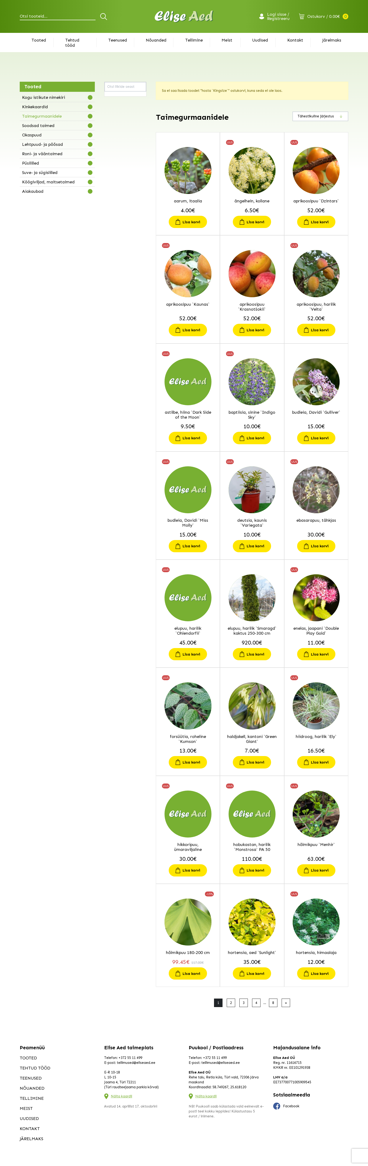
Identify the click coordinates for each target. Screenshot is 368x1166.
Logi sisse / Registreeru (278, 16)
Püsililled (30, 163)
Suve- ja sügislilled (40, 172)
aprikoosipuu (117, 108)
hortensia (114, 202)
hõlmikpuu (115, 196)
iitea (110, 214)
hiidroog (113, 179)
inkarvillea (115, 226)
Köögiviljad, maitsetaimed (48, 182)
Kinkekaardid (35, 106)
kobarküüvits (117, 273)
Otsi (104, 16)
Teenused (117, 40)
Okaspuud (32, 135)
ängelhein (115, 102)
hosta (111, 208)
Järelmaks (331, 40)
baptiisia (114, 126)
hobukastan (116, 191)
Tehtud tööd (72, 43)
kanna (112, 232)
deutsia (113, 138)
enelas (112, 161)
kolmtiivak (115, 279)
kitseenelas (116, 267)
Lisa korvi (191, 222)
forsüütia (114, 167)
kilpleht (113, 255)
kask (110, 238)
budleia (113, 132)
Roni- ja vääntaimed (42, 153)
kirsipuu (113, 261)
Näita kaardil (121, 1096)
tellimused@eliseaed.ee (136, 1063)
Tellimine (194, 40)
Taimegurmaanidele (42, 116)
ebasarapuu (116, 149)
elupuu (112, 155)
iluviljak (113, 220)
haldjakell (114, 173)
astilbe (112, 120)
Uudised (260, 40)
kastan (112, 243)
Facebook (286, 1106)
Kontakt (295, 40)
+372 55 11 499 (130, 1058)
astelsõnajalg (117, 114)
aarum (112, 97)
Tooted (38, 40)
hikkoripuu (115, 185)
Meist (227, 40)
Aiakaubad (32, 191)
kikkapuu (114, 249)
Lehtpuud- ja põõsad (42, 144)
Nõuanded (156, 40)
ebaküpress (116, 144)
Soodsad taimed (38, 125)
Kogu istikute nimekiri (43, 97)
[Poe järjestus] (320, 116)
